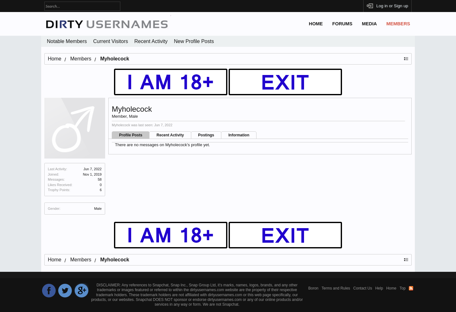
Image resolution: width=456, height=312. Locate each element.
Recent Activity (170, 135)
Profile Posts (130, 135)
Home (316, 23)
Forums (342, 23)
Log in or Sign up (392, 5)
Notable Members (67, 41)
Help (379, 288)
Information (238, 135)
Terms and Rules (336, 288)
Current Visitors (110, 41)
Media (369, 23)
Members (398, 23)
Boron (313, 288)
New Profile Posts (194, 41)
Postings (206, 135)
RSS (411, 288)
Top (403, 288)
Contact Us (362, 288)
